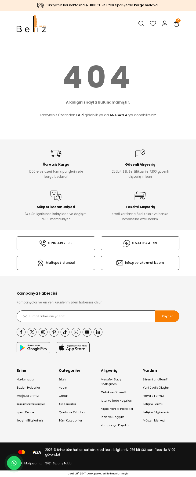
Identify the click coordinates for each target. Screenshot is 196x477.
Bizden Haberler (28, 388)
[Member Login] (165, 24)
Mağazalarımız (28, 396)
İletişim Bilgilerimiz (30, 420)
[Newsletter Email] (98, 316)
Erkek (62, 379)
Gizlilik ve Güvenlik (114, 392)
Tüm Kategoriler (70, 420)
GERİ (80, 114)
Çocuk (63, 396)
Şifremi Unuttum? (155, 379)
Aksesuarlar (67, 404)
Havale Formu (153, 396)
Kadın (63, 388)
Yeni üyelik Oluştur (156, 388)
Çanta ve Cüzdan (72, 412)
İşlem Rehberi (26, 412)
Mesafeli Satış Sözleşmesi (111, 381)
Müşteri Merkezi (154, 420)
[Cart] (176, 24)
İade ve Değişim (112, 417)
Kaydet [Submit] (167, 316)
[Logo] (31, 23)
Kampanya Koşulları (116, 425)
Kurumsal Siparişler (31, 404)
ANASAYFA (118, 114)
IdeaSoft (73, 473)
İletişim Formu (153, 404)
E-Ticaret (87, 473)
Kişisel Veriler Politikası (117, 409)
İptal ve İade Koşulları (116, 401)
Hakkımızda (25, 379)
